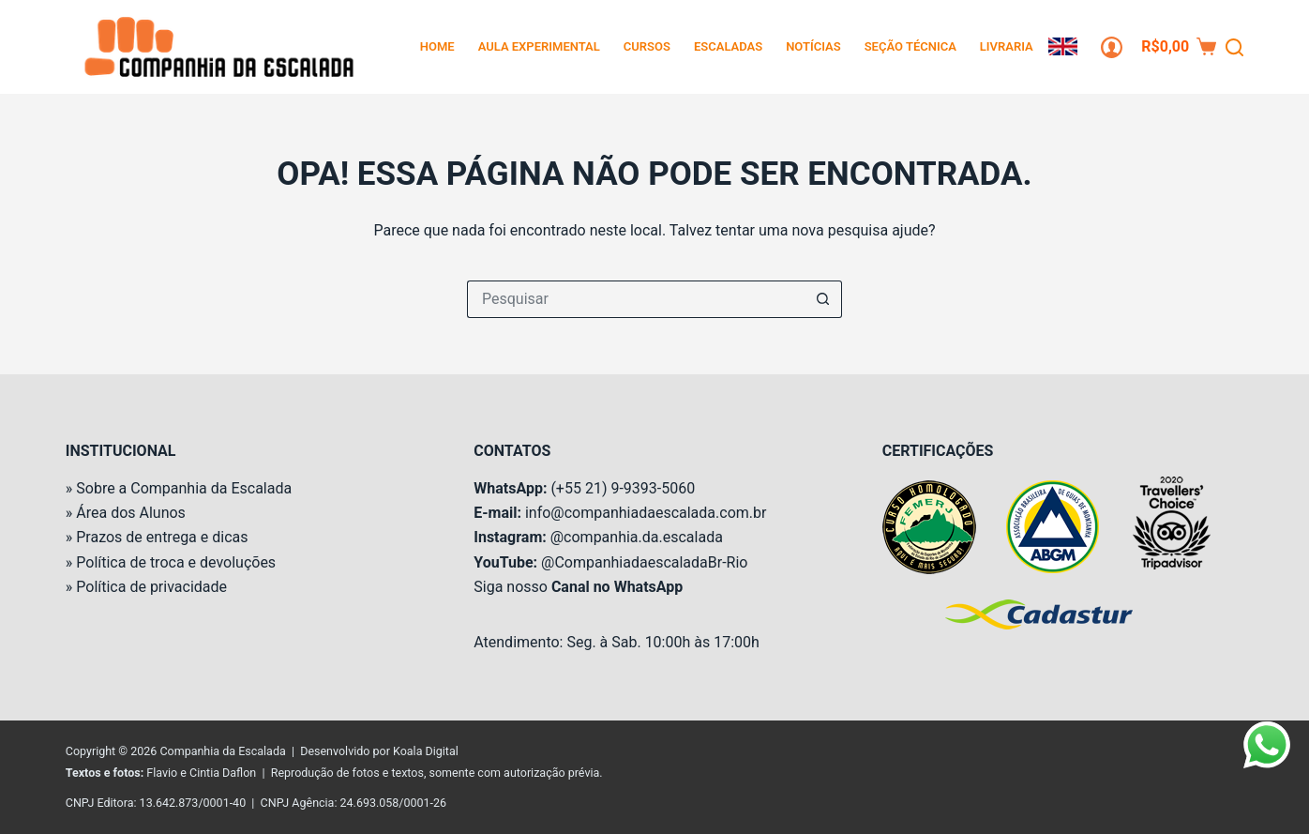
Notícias (813, 46)
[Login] (1111, 47)
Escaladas (728, 46)
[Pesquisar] (1234, 47)
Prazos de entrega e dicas (162, 537)
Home (437, 46)
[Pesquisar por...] (636, 299)
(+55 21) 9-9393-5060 (622, 488)
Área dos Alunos (131, 513)
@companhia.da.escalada (636, 537)
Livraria (1006, 46)
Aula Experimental (539, 46)
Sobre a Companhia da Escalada (184, 488)
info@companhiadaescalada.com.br (645, 513)
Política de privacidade (151, 587)
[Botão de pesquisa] (823, 299)
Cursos (647, 46)
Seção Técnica (910, 46)
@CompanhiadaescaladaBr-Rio (644, 562)
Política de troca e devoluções (176, 562)
